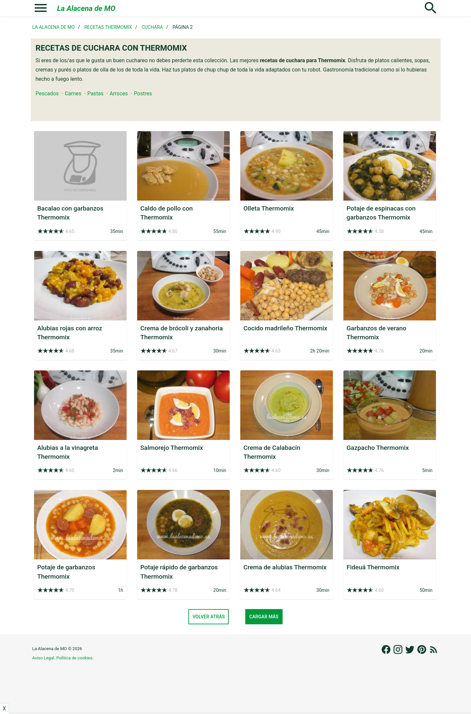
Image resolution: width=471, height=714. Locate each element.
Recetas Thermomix (108, 27)
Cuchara (152, 27)
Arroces (118, 93)
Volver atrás (208, 616)
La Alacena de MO (86, 8)
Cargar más (263, 616)
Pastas (95, 93)
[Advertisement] (235, 694)
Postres (143, 93)
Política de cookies (75, 657)
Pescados (47, 93)
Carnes (73, 93)
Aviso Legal (43, 657)
